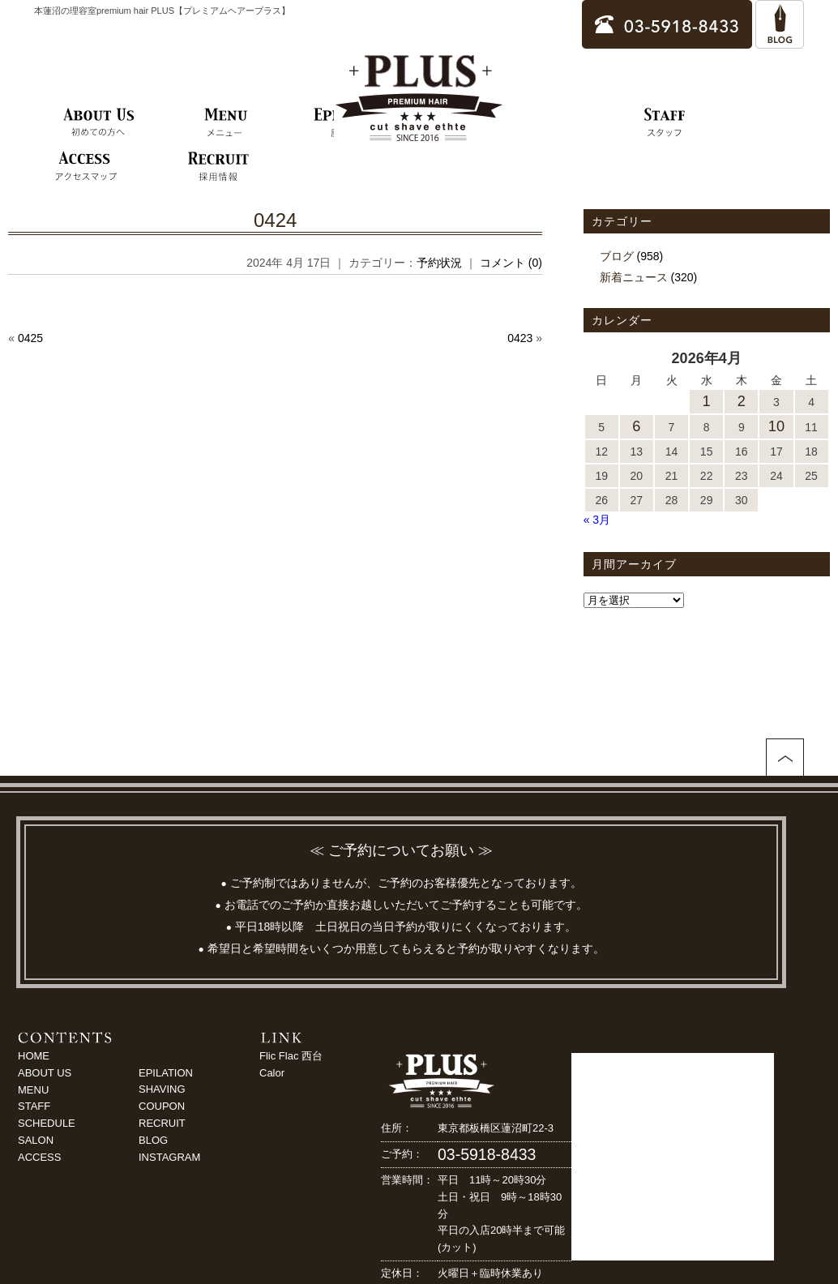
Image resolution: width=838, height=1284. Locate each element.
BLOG (153, 1140)
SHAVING (162, 1089)
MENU (33, 1090)
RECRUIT (162, 1123)
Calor (271, 1073)
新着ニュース (634, 277)
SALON (35, 1140)
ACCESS (39, 1157)
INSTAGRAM (169, 1157)
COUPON (162, 1106)
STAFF (34, 1106)
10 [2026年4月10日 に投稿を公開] (776, 426)
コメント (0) (511, 262)
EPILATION (166, 1073)
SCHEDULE (46, 1123)
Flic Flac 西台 (291, 1056)
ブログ (617, 256)
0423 (519, 338)
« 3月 (597, 519)
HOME (33, 1056)
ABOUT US (44, 1073)
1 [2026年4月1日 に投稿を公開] (707, 401)
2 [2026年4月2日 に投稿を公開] (742, 401)
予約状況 (439, 262)
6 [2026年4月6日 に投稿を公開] (636, 426)
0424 (275, 220)
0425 (30, 338)
